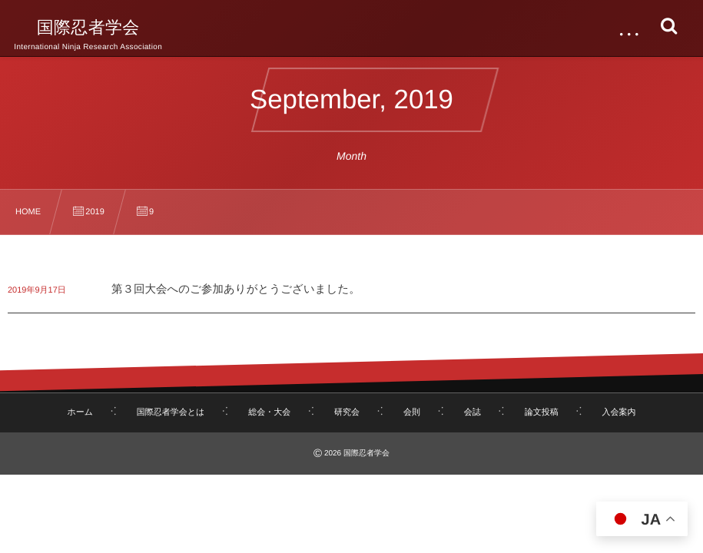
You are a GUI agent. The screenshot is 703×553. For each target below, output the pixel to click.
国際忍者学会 (88, 27)
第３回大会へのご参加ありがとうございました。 (235, 289)
